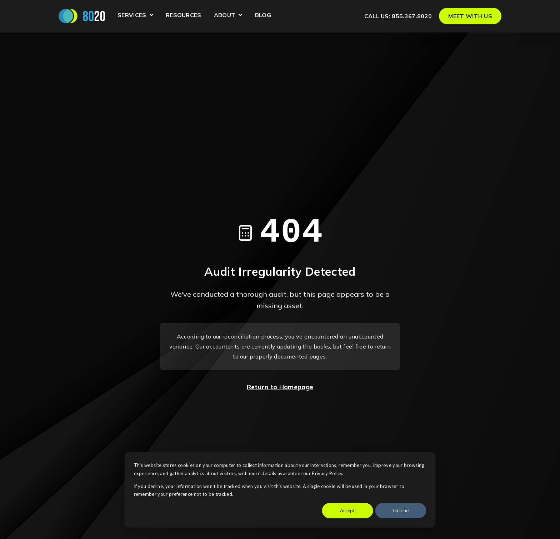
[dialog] (280, 490)
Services (135, 16)
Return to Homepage (280, 387)
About (228, 16)
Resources (183, 15)
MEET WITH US (470, 16)
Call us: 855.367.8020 (398, 16)
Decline (401, 510)
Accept (347, 510)
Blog (263, 15)
